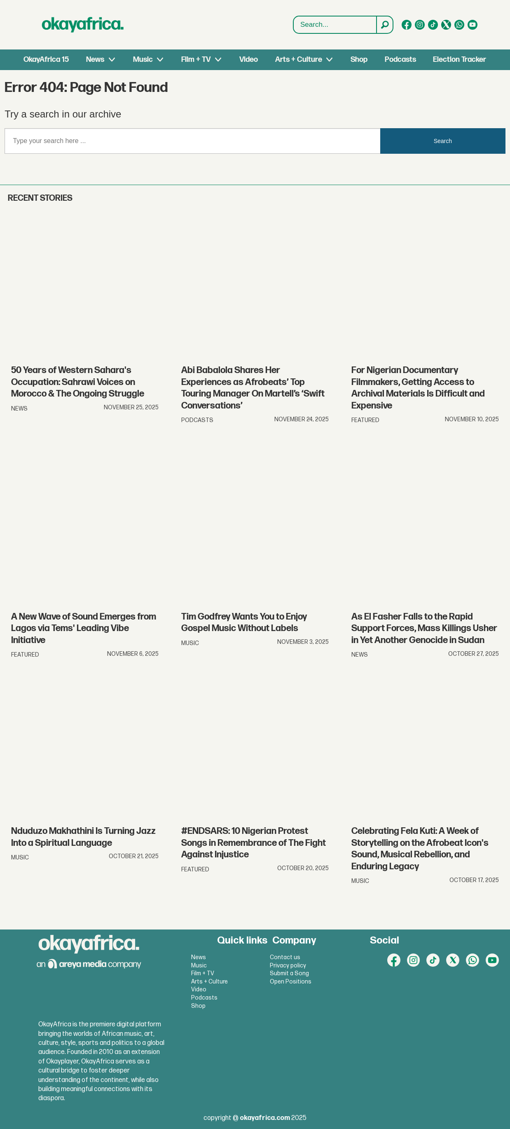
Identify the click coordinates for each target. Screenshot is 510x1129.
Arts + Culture (298, 59)
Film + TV (196, 59)
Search (443, 141)
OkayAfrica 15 (46, 59)
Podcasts (400, 59)
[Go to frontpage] (82, 24)
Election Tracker (459, 59)
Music (143, 59)
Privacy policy (288, 965)
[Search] (384, 24)
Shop (359, 59)
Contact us (285, 957)
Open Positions (290, 981)
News (95, 59)
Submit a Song (289, 973)
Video (248, 59)
